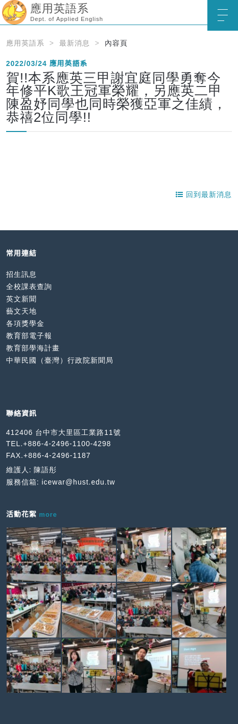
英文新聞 (21, 299)
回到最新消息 (204, 194)
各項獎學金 (25, 323)
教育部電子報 (29, 336)
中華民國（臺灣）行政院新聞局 (59, 360)
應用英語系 (25, 43)
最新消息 (74, 43)
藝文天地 (21, 311)
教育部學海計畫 (33, 348)
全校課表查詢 (29, 286)
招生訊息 (21, 274)
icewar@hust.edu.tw (78, 482)
